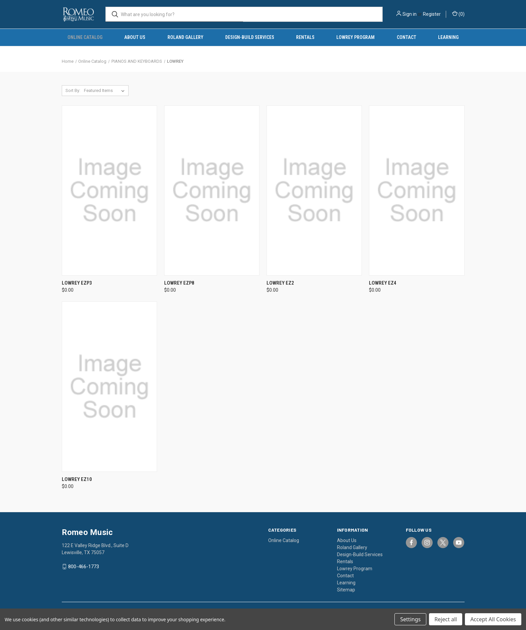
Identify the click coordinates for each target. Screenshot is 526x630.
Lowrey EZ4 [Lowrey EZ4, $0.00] (382, 283)
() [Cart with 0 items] (458, 14)
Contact (406, 37)
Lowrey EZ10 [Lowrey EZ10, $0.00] (77, 479)
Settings (410, 619)
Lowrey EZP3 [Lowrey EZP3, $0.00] (77, 283)
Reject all (445, 619)
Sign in (409, 14)
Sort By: (72, 90)
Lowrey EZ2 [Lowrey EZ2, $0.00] (280, 283)
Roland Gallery (185, 37)
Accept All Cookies (493, 619)
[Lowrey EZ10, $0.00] (109, 386)
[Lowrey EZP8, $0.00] (211, 190)
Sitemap (346, 589)
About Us (134, 37)
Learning (448, 37)
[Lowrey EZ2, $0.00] (314, 190)
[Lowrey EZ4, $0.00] (416, 190)
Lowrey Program (355, 37)
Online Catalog (84, 37)
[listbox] (105, 91)
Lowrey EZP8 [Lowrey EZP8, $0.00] (179, 283)
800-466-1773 (83, 567)
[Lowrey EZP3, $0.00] (109, 190)
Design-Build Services (249, 37)
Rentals (305, 37)
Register (432, 14)
